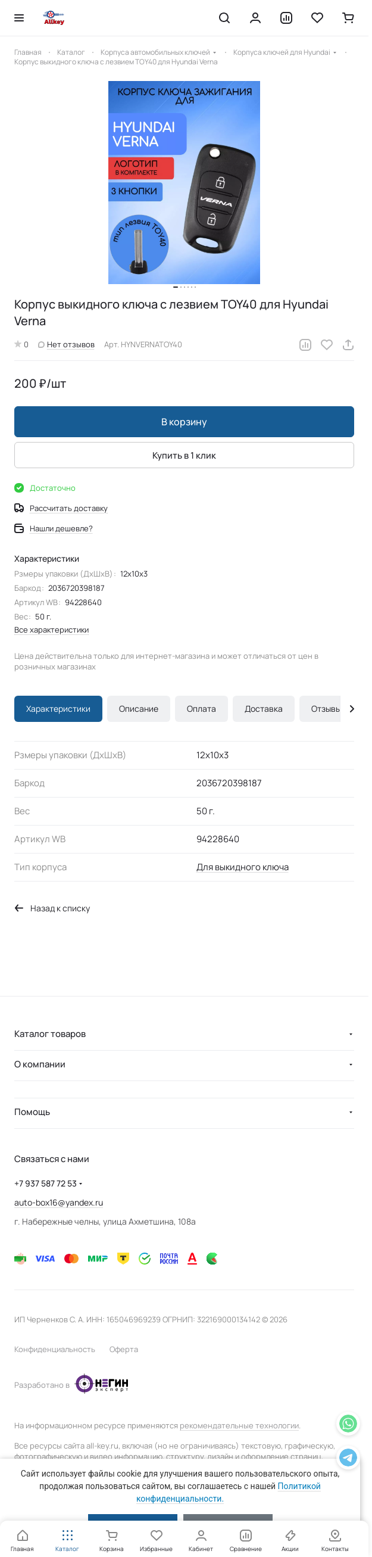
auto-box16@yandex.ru (58, 1202)
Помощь (32, 1112)
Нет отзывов (66, 344)
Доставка (264, 708)
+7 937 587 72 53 (45, 1183)
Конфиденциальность (54, 1349)
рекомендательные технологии (239, 1425)
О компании (39, 1064)
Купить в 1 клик (184, 455)
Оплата (201, 708)
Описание (138, 708)
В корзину (184, 421)
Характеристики (58, 708)
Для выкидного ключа (242, 867)
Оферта (124, 1349)
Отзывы (326, 708)
